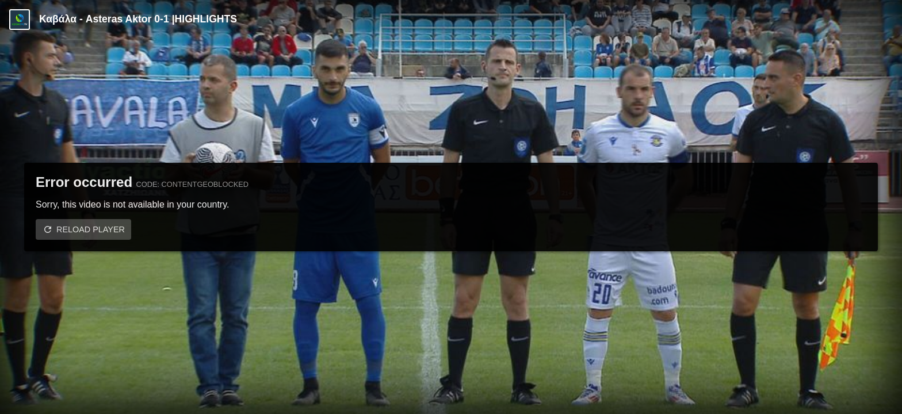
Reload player (90, 229)
